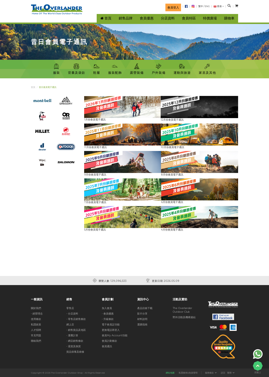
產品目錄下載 (144, 308)
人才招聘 (36, 330)
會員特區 (189, 18)
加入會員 (107, 308)
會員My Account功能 (114, 335)
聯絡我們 (36, 340)
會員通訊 (107, 346)
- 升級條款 (108, 319)
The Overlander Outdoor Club (182, 310)
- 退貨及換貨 (73, 346)
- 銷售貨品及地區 (76, 330)
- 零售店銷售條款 (76, 319)
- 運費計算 (72, 335)
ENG (207, 6)
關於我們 (36, 308)
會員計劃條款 (109, 340)
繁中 (200, 6)
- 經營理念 (37, 313)
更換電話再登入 (111, 330)
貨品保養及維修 (75, 351)
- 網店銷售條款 (74, 340)
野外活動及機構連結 (184, 317)
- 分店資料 (72, 313)
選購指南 (142, 324)
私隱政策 (36, 324)
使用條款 (36, 319)
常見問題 (36, 335)
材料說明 (142, 319)
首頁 (33, 87)
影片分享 (142, 313)
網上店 (70, 324)
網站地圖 (170, 372)
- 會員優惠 (108, 313)
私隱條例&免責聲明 (188, 372)
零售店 (70, 308)
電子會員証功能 (111, 324)
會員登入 (173, 7)
